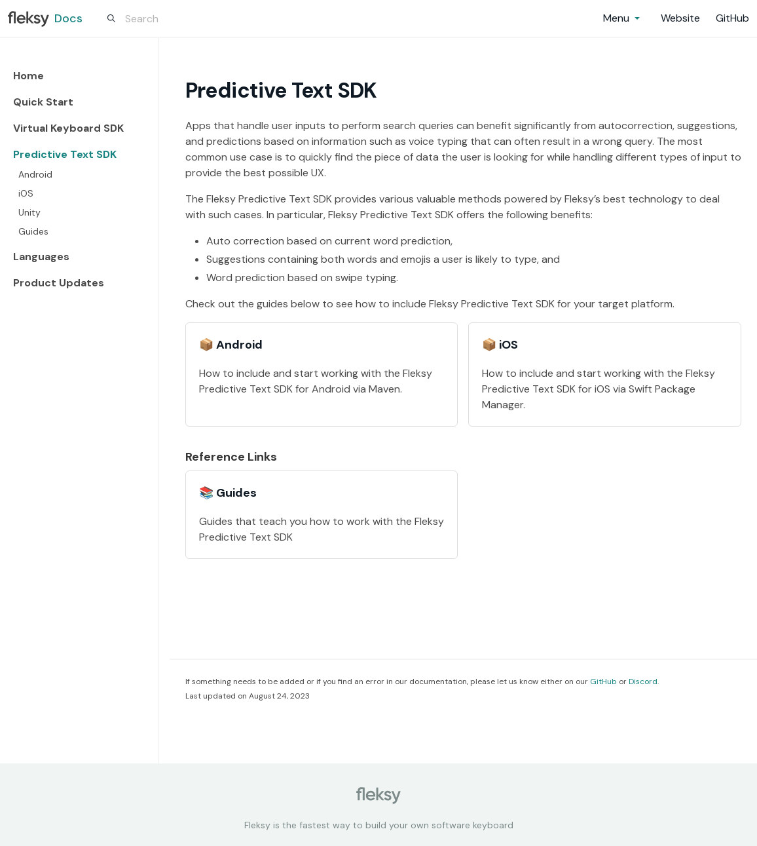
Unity (29, 212)
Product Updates (58, 283)
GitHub (603, 681)
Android (35, 174)
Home (28, 76)
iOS (25, 193)
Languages (41, 256)
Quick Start (43, 102)
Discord (643, 681)
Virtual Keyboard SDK (68, 128)
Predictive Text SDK (65, 154)
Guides (33, 231)
